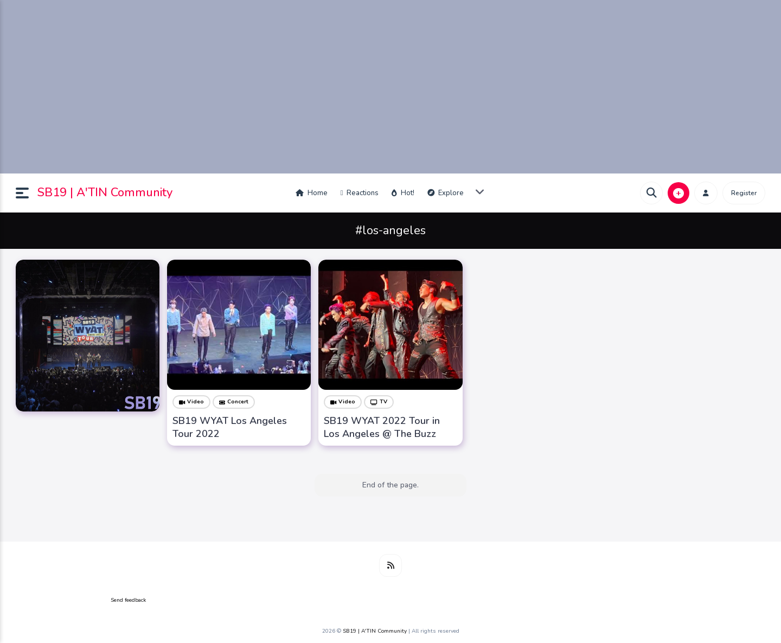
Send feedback (128, 600)
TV (378, 402)
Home (312, 193)
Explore (445, 193)
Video (191, 402)
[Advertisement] (390, 87)
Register (744, 193)
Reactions (360, 193)
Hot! (403, 193)
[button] (26, 193)
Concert (233, 402)
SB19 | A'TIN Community (104, 192)
